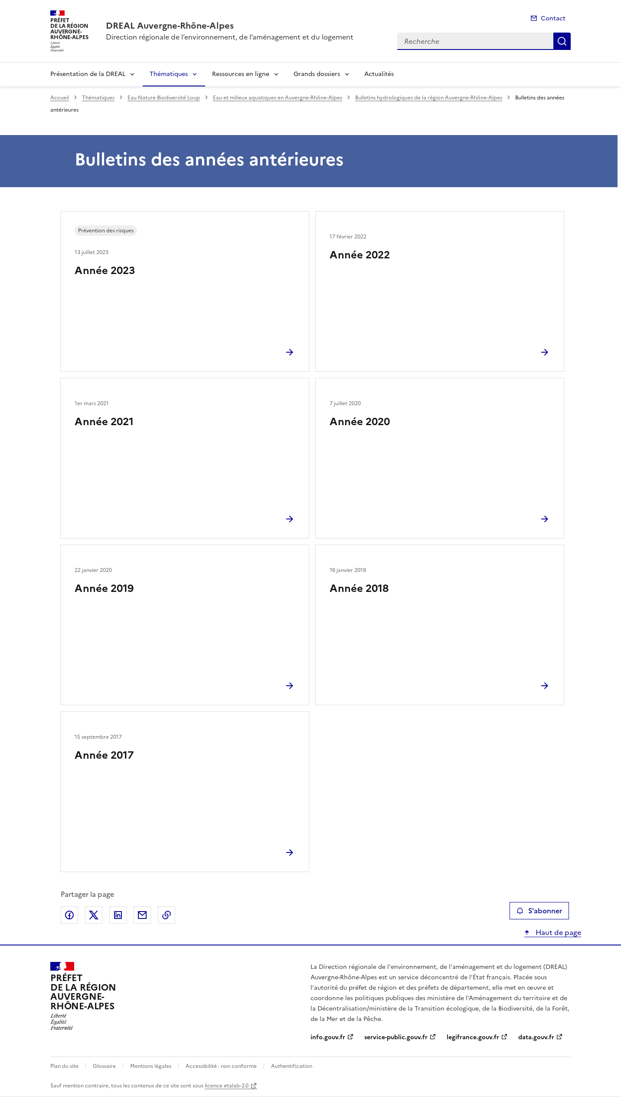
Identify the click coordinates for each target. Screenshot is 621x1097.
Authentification (291, 1066)
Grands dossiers (317, 74)
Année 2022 (360, 255)
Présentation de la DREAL (87, 74)
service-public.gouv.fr (396, 1037)
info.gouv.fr (327, 1037)
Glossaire (104, 1066)
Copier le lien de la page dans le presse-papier (166, 915)
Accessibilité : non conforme (221, 1066)
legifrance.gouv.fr (473, 1037)
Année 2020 (360, 422)
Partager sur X (93, 915)
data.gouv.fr (536, 1037)
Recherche (562, 41)
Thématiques (169, 74)
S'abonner (539, 910)
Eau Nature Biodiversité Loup (163, 98)
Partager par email (142, 915)
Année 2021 (104, 422)
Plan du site (64, 1066)
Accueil (59, 98)
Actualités (379, 74)
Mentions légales (150, 1066)
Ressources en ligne (240, 74)
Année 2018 (359, 588)
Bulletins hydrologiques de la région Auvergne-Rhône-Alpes (428, 98)
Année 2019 (104, 588)
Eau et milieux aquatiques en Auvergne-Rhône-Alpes (277, 98)
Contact (553, 18)
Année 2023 (105, 270)
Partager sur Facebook (69, 915)
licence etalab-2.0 (226, 1086)
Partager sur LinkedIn (118, 915)
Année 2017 (104, 755)
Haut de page (557, 932)
